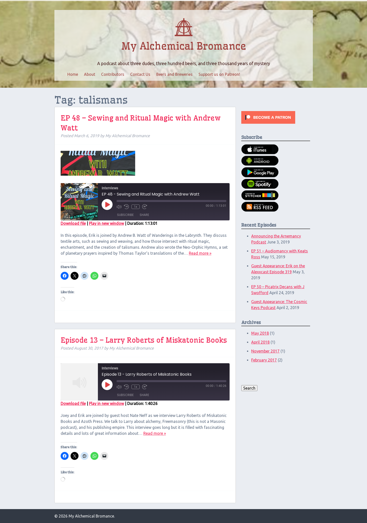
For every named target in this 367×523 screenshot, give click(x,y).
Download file (73, 223)
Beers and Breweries (174, 74)
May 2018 (260, 333)
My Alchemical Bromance (183, 46)
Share (144, 215)
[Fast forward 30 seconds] (144, 206)
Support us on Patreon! (219, 74)
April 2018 (260, 342)
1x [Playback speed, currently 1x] (135, 206)
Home (72, 74)
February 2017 (264, 360)
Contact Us (140, 74)
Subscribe (125, 215)
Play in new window (106, 223)
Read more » (200, 253)
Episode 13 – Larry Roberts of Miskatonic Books (144, 340)
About (89, 74)
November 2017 (265, 351)
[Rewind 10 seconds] (126, 206)
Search (249, 388)
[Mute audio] (119, 206)
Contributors (112, 74)
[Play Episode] (107, 204)
